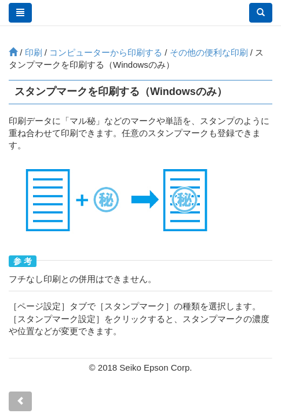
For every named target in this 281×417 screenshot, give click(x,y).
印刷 (33, 52)
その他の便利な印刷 (209, 52)
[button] (260, 13)
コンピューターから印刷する (105, 52)
